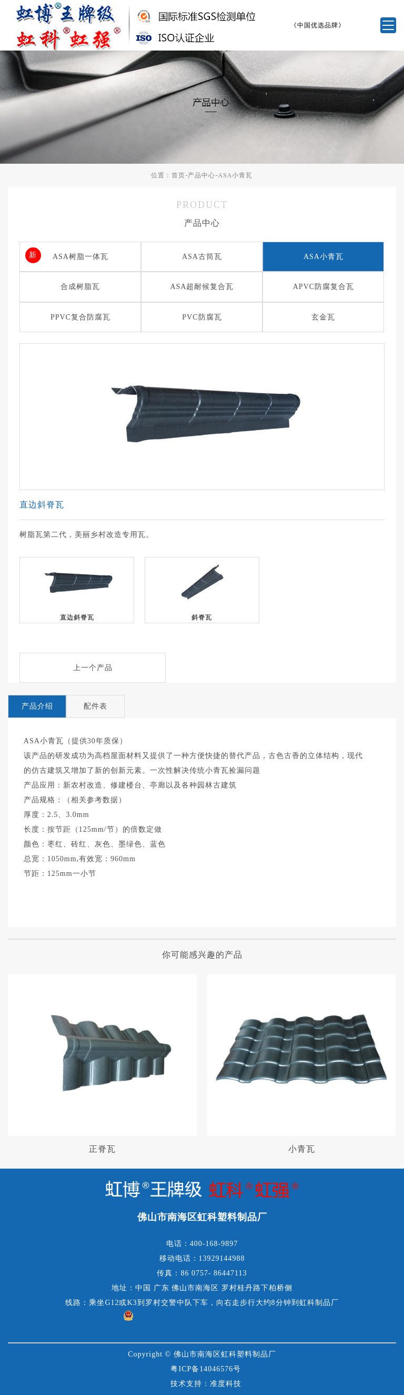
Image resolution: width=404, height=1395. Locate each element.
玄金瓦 (323, 317)
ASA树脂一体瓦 (80, 257)
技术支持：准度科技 (205, 1384)
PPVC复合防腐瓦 (80, 317)
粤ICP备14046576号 (205, 1369)
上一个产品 (93, 668)
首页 (178, 175)
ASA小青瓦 (235, 175)
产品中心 (201, 175)
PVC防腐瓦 (201, 317)
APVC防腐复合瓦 (323, 287)
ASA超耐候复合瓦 (202, 287)
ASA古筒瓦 (202, 257)
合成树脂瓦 (80, 287)
